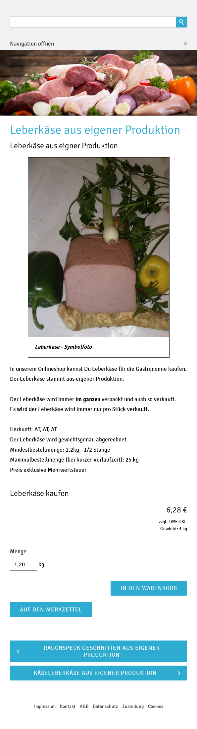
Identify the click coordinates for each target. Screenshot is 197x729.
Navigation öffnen (32, 43)
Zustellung (133, 706)
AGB (84, 706)
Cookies (155, 706)
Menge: (19, 551)
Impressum (45, 706)
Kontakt (67, 706)
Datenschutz (105, 706)
